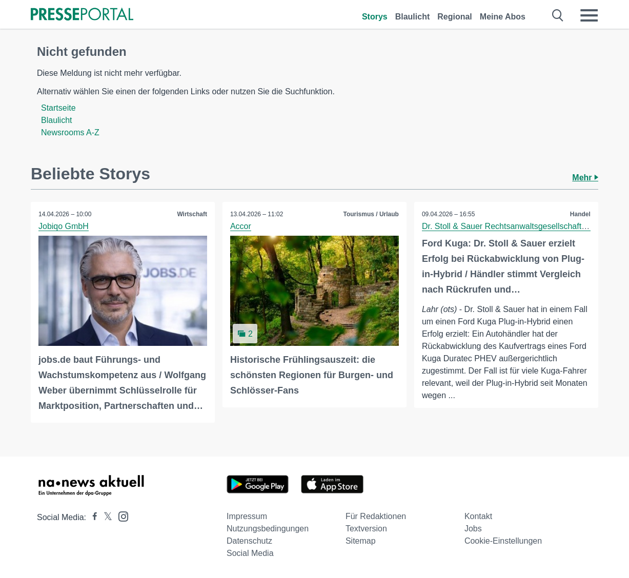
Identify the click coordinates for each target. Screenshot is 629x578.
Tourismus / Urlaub (370, 214)
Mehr (585, 177)
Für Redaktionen (376, 516)
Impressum (247, 516)
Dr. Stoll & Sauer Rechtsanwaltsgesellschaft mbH (511, 226)
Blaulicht (412, 16)
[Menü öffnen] (589, 15)
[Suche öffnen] (558, 15)
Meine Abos (502, 16)
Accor (240, 226)
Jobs (473, 528)
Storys (375, 16)
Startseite (58, 108)
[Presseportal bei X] (104, 517)
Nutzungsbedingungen (268, 528)
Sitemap (361, 540)
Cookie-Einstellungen (503, 540)
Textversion (366, 528)
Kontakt (478, 516)
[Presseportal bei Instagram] (120, 515)
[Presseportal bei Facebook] (91, 517)
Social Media (250, 553)
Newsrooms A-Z (70, 132)
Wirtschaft (192, 214)
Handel (580, 214)
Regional (454, 16)
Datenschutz (249, 540)
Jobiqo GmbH (63, 226)
